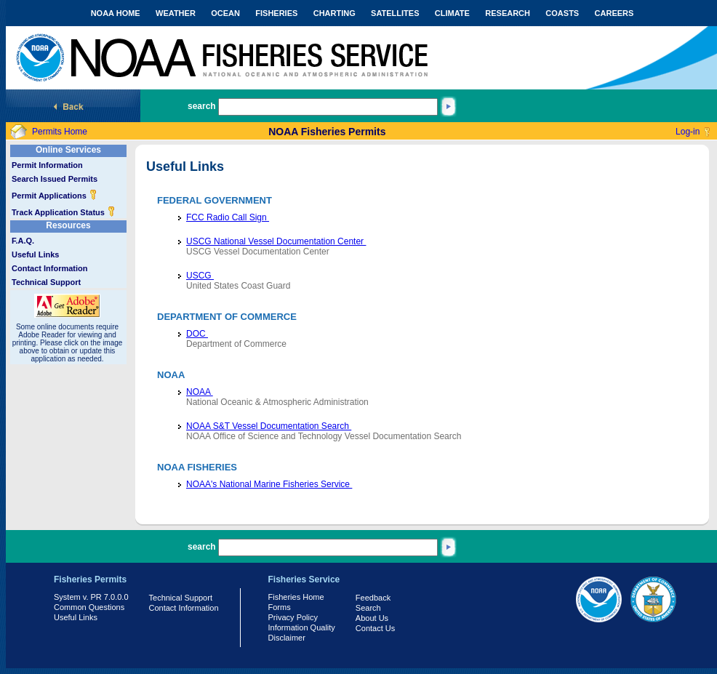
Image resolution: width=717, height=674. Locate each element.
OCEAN (225, 13)
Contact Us (375, 628)
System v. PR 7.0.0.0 (91, 597)
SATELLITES (395, 13)
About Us (372, 618)
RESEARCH (507, 13)
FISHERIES (276, 13)
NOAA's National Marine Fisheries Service (269, 484)
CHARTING (334, 13)
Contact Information (50, 268)
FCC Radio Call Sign (227, 217)
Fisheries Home (296, 597)
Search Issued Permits (54, 178)
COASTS (562, 13)
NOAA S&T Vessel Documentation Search (268, 426)
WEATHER (176, 13)
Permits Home (59, 132)
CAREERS (614, 13)
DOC (197, 334)
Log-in (688, 132)
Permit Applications (54, 195)
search (202, 106)
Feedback (373, 597)
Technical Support (46, 282)
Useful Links (35, 254)
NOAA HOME (115, 13)
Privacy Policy (293, 617)
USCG (200, 275)
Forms (279, 607)
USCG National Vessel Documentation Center (276, 241)
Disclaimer (286, 637)
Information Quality (301, 627)
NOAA (199, 392)
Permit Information (47, 165)
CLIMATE (452, 13)
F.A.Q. (23, 240)
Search (368, 607)
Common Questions (89, 607)
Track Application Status (64, 212)
